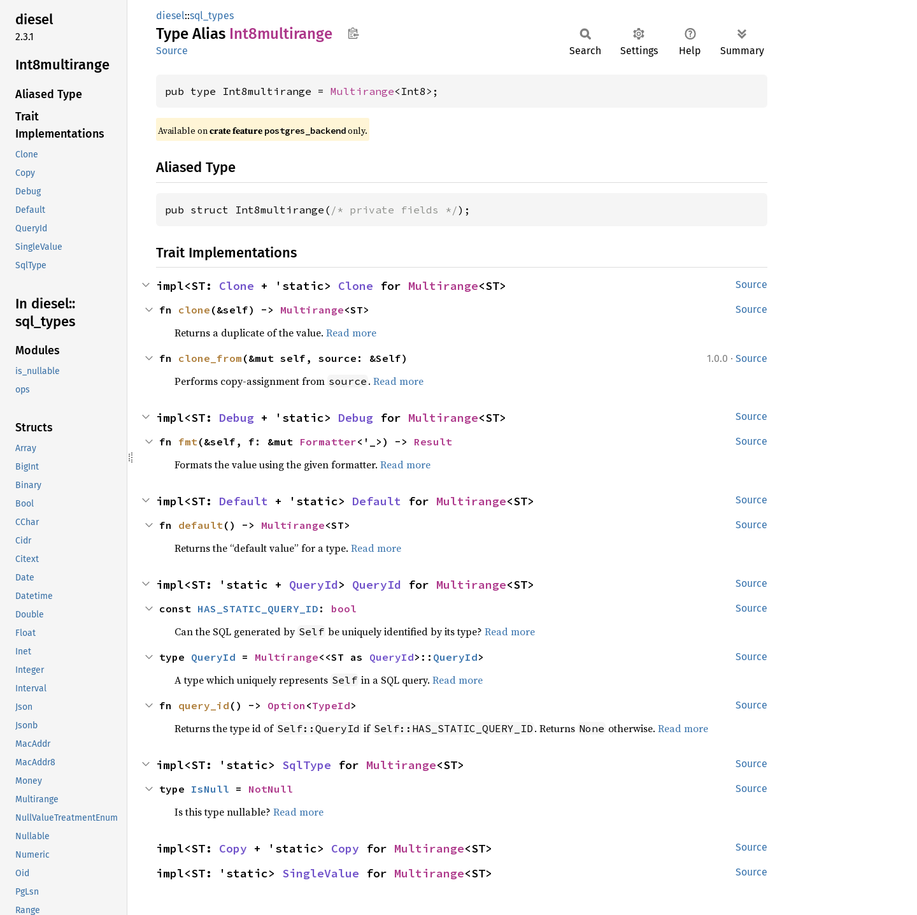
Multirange (362, 91)
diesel (170, 16)
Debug (236, 417)
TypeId (331, 705)
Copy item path (353, 33)
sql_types (212, 16)
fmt (187, 441)
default (200, 525)
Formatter (328, 441)
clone (194, 309)
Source (172, 51)
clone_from (210, 358)
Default (243, 501)
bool (344, 608)
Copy (233, 848)
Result (433, 441)
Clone (236, 285)
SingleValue (320, 873)
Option (286, 705)
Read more (351, 333)
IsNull (210, 788)
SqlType (306, 765)
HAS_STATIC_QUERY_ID (257, 608)
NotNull (270, 788)
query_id (203, 705)
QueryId (313, 584)
